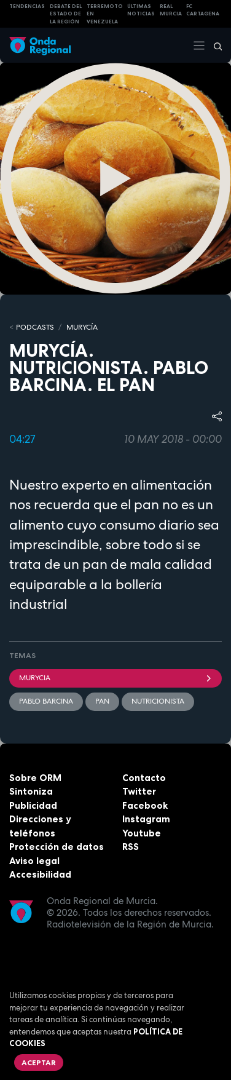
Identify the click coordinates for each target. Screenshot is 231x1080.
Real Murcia (171, 10)
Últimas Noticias (141, 10)
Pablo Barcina (46, 701)
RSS (130, 846)
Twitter (139, 791)
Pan (102, 701)
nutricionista (157, 701)
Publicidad (33, 805)
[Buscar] (214, 45)
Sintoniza (31, 791)
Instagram (146, 819)
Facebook (145, 805)
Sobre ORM (35, 778)
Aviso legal (34, 861)
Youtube (141, 833)
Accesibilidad (40, 874)
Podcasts (35, 327)
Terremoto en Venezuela (105, 14)
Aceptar (39, 1062)
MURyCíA (82, 327)
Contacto (144, 778)
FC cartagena (202, 10)
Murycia (115, 678)
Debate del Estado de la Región (66, 14)
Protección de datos (56, 846)
